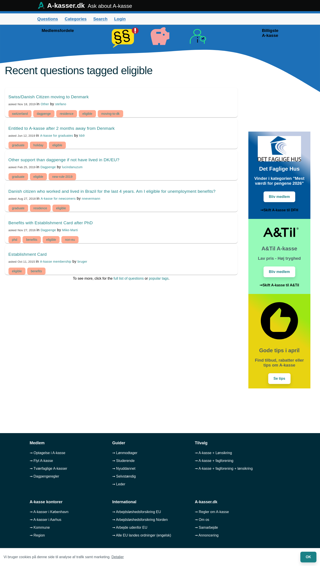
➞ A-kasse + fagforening (214, 461)
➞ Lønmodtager (124, 453)
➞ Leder (118, 484)
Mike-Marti (70, 230)
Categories (76, 19)
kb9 (82, 135)
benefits (31, 239)
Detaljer (118, 557)
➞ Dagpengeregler (44, 476)
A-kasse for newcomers (58, 198)
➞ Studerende (123, 461)
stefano (60, 104)
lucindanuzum (72, 167)
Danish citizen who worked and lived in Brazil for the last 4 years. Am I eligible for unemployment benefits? (112, 191)
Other (45, 104)
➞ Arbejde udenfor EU (129, 527)
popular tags (158, 278)
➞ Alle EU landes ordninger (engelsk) (141, 535)
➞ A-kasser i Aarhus (45, 520)
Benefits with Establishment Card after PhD (50, 222)
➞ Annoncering (206, 535)
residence (67, 113)
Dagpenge (48, 167)
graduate (18, 145)
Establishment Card (27, 254)
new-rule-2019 (62, 176)
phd (14, 239)
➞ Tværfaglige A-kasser (48, 468)
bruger (82, 261)
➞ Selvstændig (124, 476)
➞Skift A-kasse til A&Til (279, 285)
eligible (87, 113)
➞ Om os (202, 520)
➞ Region (37, 535)
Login (120, 19)
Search (100, 19)
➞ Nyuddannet (123, 468)
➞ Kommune (40, 527)
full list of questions (129, 278)
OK (308, 557)
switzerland (20, 113)
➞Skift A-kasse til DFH (279, 210)
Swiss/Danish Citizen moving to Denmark (48, 96)
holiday (38, 145)
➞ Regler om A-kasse (212, 512)
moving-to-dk (110, 113)
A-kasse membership (55, 261)
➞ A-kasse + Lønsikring (213, 453)
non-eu (70, 239)
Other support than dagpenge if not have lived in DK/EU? (63, 159)
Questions (47, 19)
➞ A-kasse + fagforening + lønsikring (224, 468)
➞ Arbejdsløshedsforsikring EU (136, 512)
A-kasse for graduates (56, 135)
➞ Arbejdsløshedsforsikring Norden (140, 520)
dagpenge (44, 113)
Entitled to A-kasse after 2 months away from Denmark (61, 128)
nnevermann (91, 198)
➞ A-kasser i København (49, 512)
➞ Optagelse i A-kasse (47, 453)
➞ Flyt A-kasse (41, 461)
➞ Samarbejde (206, 527)
